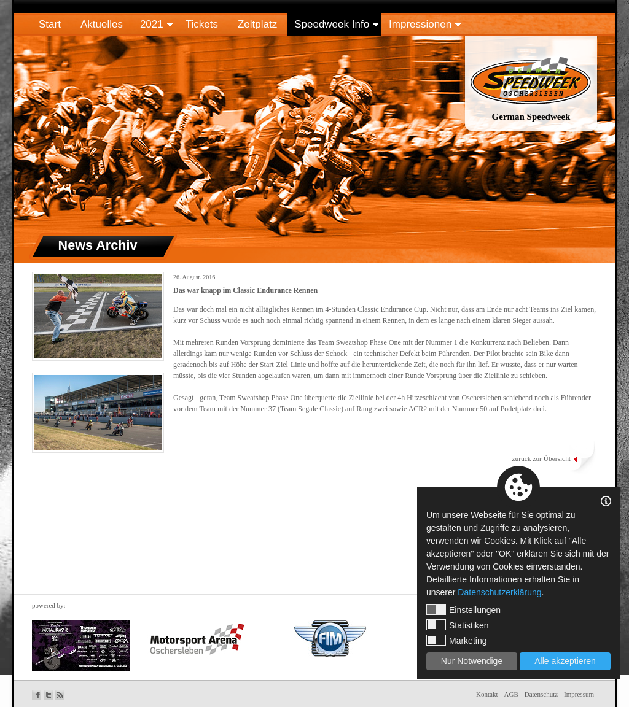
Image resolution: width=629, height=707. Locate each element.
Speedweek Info (331, 24)
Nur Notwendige (471, 661)
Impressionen (420, 24)
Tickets (202, 24)
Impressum (579, 694)
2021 (151, 24)
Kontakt (487, 694)
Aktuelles (101, 24)
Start (50, 24)
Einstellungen (463, 609)
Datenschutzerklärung (499, 592)
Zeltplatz (257, 24)
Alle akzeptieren (565, 661)
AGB (511, 694)
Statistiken (457, 624)
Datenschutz (541, 694)
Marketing (456, 640)
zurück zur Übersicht (541, 458)
